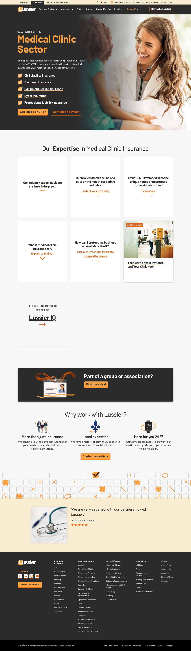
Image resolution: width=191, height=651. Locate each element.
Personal (24, 2)
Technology (141, 583)
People (139, 569)
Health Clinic (59, 587)
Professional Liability (86, 619)
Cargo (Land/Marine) (86, 569)
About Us (140, 2)
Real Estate (59, 599)
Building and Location (144, 580)
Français (169, 645)
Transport (58, 611)
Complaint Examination (131, 645)
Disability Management (115, 577)
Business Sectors (47, 9)
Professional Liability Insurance (45, 102)
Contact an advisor (161, 8)
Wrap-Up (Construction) (88, 631)
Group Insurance (113, 569)
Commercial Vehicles (86, 577)
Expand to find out (42, 258)
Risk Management (85, 623)
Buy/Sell (81, 565)
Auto (56, 568)
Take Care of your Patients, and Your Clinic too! (146, 264)
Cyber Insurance (35, 96)
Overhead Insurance (37, 82)
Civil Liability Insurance (39, 75)
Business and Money (144, 591)
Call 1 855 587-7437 (33, 112)
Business (37, 2)
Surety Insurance (85, 627)
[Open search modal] (97, 2)
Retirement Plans (113, 573)
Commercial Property (86, 573)
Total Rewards (112, 599)
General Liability (84, 607)
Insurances (66, 9)
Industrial (58, 591)
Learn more (148, 193)
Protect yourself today (96, 193)
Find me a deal (96, 384)
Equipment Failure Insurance (43, 89)
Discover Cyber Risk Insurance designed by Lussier (95, 256)
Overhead (82, 615)
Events (80, 603)
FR (171, 2)
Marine (57, 595)
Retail (56, 603)
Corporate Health (113, 565)
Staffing (109, 595)
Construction (59, 572)
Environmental (60, 576)
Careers (163, 2)
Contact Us (129, 2)
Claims (104, 2)
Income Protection (85, 611)
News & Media (152, 2)
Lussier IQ (131, 9)
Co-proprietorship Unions (88, 581)
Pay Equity (110, 591)
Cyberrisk (82, 585)
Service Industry (61, 607)
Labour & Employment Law (117, 581)
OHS (79, 9)
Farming (57, 580)
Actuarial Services (113, 561)
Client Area (117, 2)
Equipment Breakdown (87, 599)
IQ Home (139, 565)
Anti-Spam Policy (111, 645)
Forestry (57, 583)
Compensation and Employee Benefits (103, 9)
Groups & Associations (57, 2)
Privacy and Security (154, 645)
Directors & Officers (86, 589)
